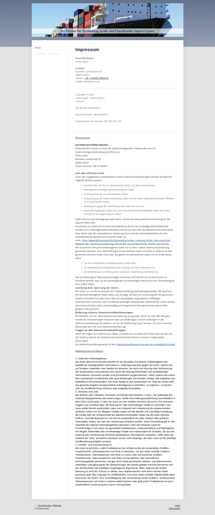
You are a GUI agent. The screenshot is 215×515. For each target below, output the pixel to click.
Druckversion (43, 505)
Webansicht (174, 508)
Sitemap (57, 505)
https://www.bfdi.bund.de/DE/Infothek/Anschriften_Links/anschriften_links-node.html (126, 240)
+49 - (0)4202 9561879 (96, 78)
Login (177, 505)
